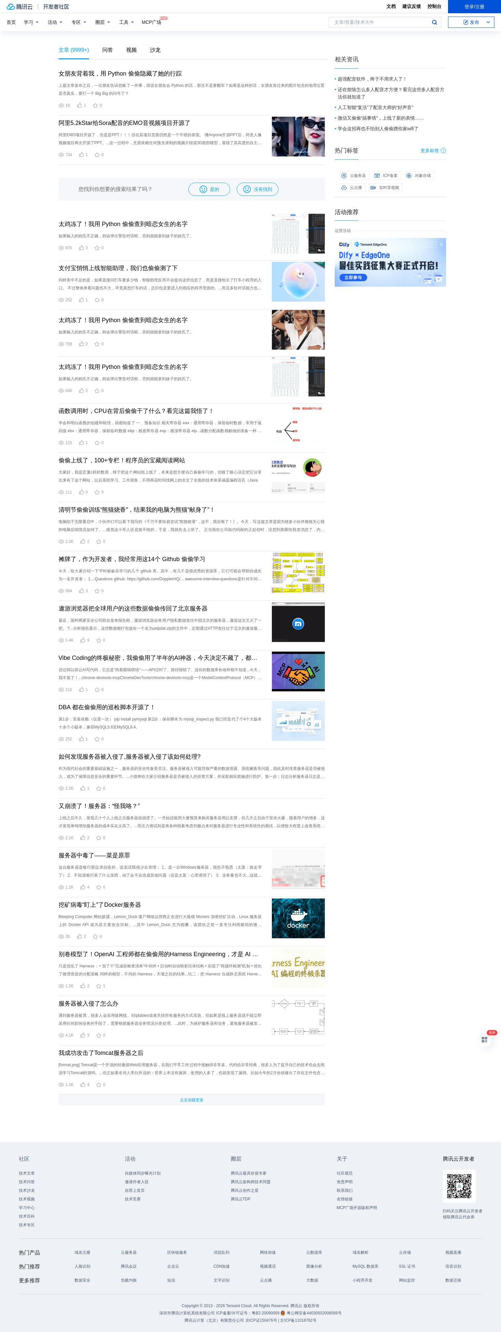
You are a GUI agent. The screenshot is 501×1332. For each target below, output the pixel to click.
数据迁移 (453, 1280)
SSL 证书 (407, 1266)
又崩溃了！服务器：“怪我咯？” (99, 806)
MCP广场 (151, 22)
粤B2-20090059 (266, 1313)
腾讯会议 (129, 1266)
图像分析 (314, 1266)
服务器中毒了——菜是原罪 (94, 855)
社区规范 (345, 1173)
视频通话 (268, 1266)
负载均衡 (129, 1280)
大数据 (312, 1280)
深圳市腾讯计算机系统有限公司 (187, 1313)
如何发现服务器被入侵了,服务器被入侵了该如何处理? (130, 756)
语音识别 (453, 1266)
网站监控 (407, 1280)
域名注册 (82, 1252)
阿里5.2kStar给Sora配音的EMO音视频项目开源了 (124, 123)
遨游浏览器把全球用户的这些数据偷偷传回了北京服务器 (133, 608)
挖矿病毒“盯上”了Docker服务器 (100, 904)
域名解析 (361, 1252)
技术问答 (27, 1182)
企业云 (173, 1266)
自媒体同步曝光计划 (143, 1173)
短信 (171, 1280)
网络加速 (268, 1252)
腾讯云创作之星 (245, 1190)
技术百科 (27, 1216)
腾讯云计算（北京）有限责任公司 (214, 1320)
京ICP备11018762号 (298, 1320)
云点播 (351, 187)
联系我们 (345, 1190)
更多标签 (433, 150)
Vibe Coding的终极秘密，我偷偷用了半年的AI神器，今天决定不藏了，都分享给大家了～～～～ (160, 658)
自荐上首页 (135, 1190)
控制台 (434, 6)
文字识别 (221, 1280)
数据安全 (82, 1280)
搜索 (434, 22)
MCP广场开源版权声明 (357, 1207)
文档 (391, 6)
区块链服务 (177, 1252)
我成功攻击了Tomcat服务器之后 (101, 1053)
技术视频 (27, 1199)
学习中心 (27, 1207)
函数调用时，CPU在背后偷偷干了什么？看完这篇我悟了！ (136, 411)
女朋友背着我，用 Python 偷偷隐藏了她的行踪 (120, 73)
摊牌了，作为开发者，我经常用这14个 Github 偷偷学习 (132, 559)
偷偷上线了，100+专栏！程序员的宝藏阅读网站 (122, 460)
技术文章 (27, 1173)
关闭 (441, 244)
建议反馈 (411, 6)
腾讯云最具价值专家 (249, 1173)
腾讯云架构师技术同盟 (251, 1182)
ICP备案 (386, 175)
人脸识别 (82, 1266)
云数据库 (314, 1252)
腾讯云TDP (241, 1199)
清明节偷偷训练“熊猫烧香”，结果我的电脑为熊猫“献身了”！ (137, 509)
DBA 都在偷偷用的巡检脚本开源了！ (107, 707)
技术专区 (27, 1225)
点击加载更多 (192, 1100)
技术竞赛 (133, 1199)
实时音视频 (385, 187)
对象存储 (418, 175)
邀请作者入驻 (137, 1182)
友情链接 (345, 1199)
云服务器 (353, 175)
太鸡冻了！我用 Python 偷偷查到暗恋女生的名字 (123, 224)
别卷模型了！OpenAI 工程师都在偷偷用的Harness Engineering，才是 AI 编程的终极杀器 (160, 954)
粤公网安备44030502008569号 (314, 1313)
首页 (11, 22)
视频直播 (453, 1252)
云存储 (405, 1252)
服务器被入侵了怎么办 (88, 1003)
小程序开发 (363, 1280)
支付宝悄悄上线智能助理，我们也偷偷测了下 (118, 268)
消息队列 (221, 1252)
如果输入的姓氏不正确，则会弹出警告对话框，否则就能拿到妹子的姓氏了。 (126, 236)
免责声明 (345, 1182)
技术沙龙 (27, 1190)
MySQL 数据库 (366, 1266)
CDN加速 (222, 1266)
